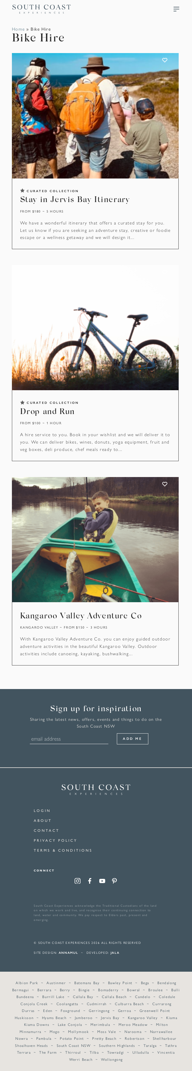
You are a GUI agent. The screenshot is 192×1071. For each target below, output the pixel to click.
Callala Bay (83, 996)
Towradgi (115, 1052)
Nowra (21, 1038)
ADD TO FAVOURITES (165, 60)
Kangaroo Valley (39, 627)
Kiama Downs (37, 1024)
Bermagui (20, 989)
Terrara (24, 1052)
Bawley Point (120, 982)
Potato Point (72, 1038)
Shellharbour (165, 1038)
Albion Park (27, 982)
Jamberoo (84, 1017)
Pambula (44, 1038)
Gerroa (124, 1010)
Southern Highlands (117, 1045)
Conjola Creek (34, 1003)
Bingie (84, 989)
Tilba (94, 1052)
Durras (28, 1010)
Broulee (155, 989)
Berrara (44, 989)
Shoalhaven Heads (31, 1045)
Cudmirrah (97, 1003)
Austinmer (56, 982)
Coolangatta (67, 1003)
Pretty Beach (104, 1038)
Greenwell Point (155, 1010)
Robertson (134, 1038)
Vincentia (166, 1052)
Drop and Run (47, 412)
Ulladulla (140, 1052)
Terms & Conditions (63, 850)
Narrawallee (161, 1031)
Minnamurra (30, 1031)
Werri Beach (81, 1059)
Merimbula (100, 1024)
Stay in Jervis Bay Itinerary (75, 200)
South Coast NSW (74, 1045)
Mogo (55, 1031)
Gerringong (99, 1010)
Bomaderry (108, 989)
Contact (46, 830)
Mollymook (78, 1031)
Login (42, 810)
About (43, 820)
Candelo (142, 996)
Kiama (171, 1017)
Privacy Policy (55, 840)
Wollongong (112, 1059)
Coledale (167, 996)
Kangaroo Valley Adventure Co (81, 616)
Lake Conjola (70, 1024)
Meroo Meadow (133, 1024)
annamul (68, 952)
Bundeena (25, 996)
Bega (145, 982)
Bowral (133, 989)
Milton (162, 1024)
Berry (65, 989)
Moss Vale (106, 1031)
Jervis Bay (110, 1017)
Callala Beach (114, 996)
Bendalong (166, 982)
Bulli (175, 989)
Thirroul (73, 1052)
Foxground (70, 1010)
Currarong (161, 1003)
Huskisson (24, 1017)
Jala (115, 952)
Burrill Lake (53, 996)
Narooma (133, 1031)
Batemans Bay (87, 982)
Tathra (171, 1045)
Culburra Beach (129, 1003)
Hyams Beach (54, 1017)
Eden (47, 1010)
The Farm (48, 1052)
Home (18, 29)
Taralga (150, 1045)
